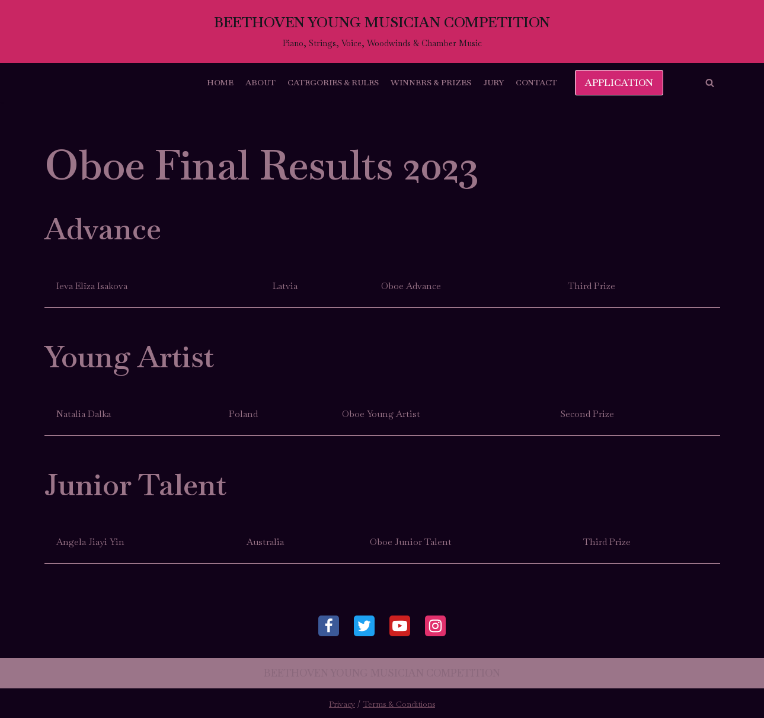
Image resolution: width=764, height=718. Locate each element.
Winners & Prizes (431, 82)
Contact (536, 82)
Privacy (342, 704)
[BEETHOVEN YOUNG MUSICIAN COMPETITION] (382, 31)
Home (220, 82)
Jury (493, 82)
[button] (709, 82)
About (260, 82)
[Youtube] (399, 626)
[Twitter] (364, 626)
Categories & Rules (333, 82)
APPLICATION (619, 82)
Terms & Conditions (399, 704)
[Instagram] (435, 626)
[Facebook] (328, 626)
